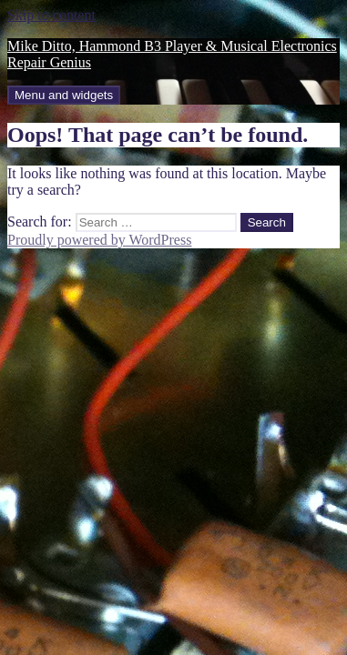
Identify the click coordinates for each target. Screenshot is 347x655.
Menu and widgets (64, 95)
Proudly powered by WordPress (99, 239)
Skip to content (51, 15)
